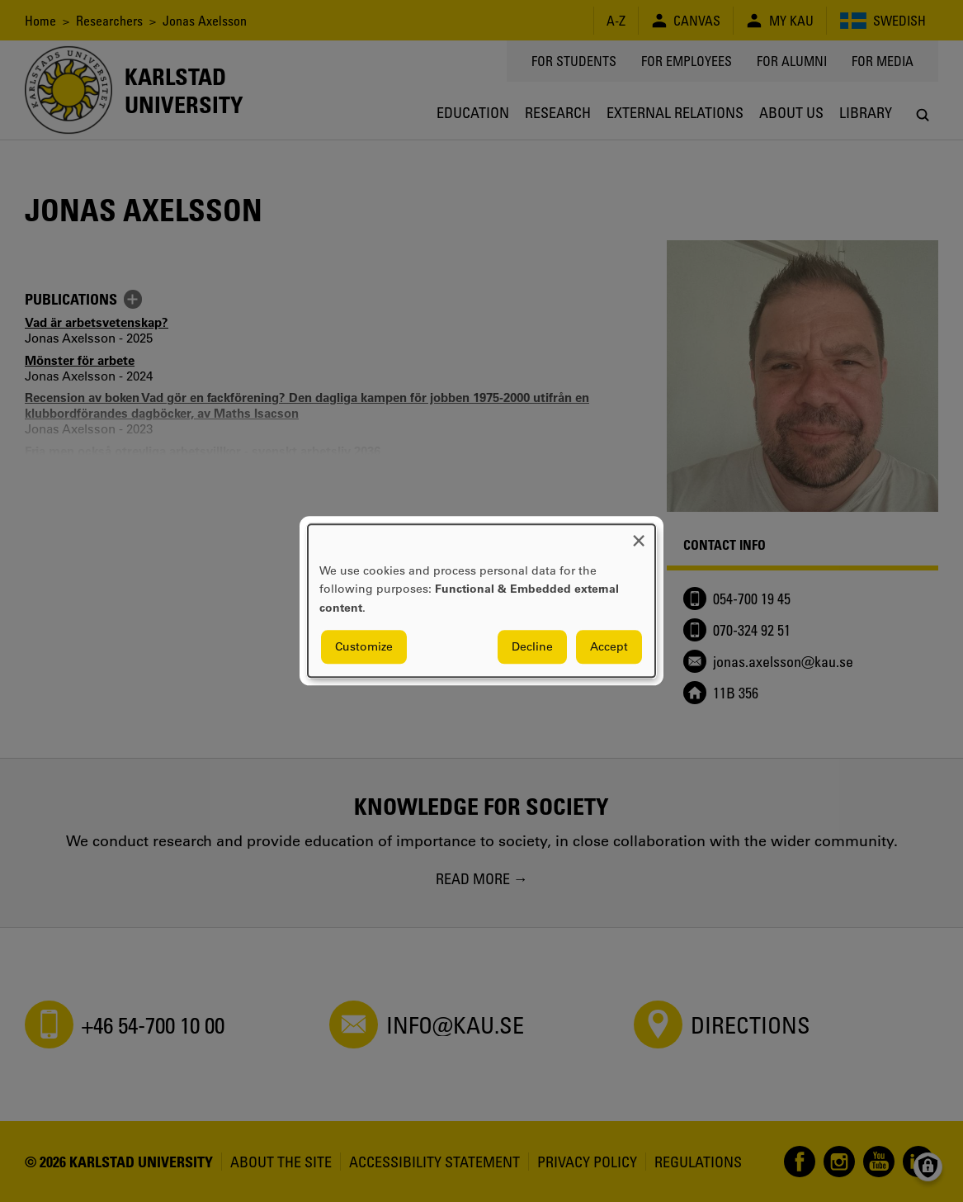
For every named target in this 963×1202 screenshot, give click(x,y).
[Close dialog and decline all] (638, 534)
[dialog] (481, 600)
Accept (609, 647)
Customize (364, 647)
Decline (532, 647)
